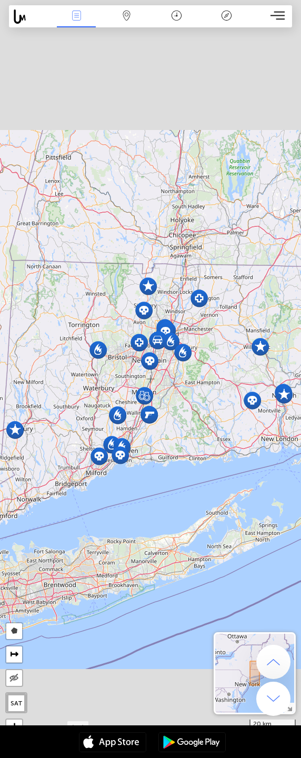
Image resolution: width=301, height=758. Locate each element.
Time (176, 16)
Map (126, 16)
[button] (199, 298)
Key (226, 16)
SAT (17, 703)
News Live (76, 16)
